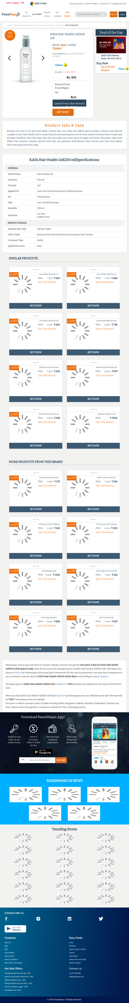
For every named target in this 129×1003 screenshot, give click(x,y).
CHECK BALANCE (76, 4)
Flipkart (57, 48)
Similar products (23, 258)
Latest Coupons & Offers (77, 949)
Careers (72, 953)
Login (122, 14)
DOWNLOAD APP (119, 4)
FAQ (6, 949)
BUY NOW (63, 112)
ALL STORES (37, 14)
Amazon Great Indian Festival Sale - (19, 977)
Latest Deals (73, 956)
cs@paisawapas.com (76, 977)
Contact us (75, 968)
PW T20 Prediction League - (16, 987)
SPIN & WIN (38, 3)
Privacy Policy (9, 956)
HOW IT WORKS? (92, 4)
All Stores (72, 946)
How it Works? (9, 953)
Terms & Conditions (11, 959)
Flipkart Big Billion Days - (15, 980)
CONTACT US (105, 4)
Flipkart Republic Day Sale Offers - (18, 983)
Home (71, 942)
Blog (6, 946)
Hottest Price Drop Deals (77, 959)
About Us (8, 942)
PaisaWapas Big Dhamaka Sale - (18, 973)
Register (113, 14)
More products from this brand (36, 462)
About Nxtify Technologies (13, 963)
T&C (56, 92)
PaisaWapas (59, 1000)
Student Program (75, 963)
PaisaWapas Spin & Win (13, 990)
